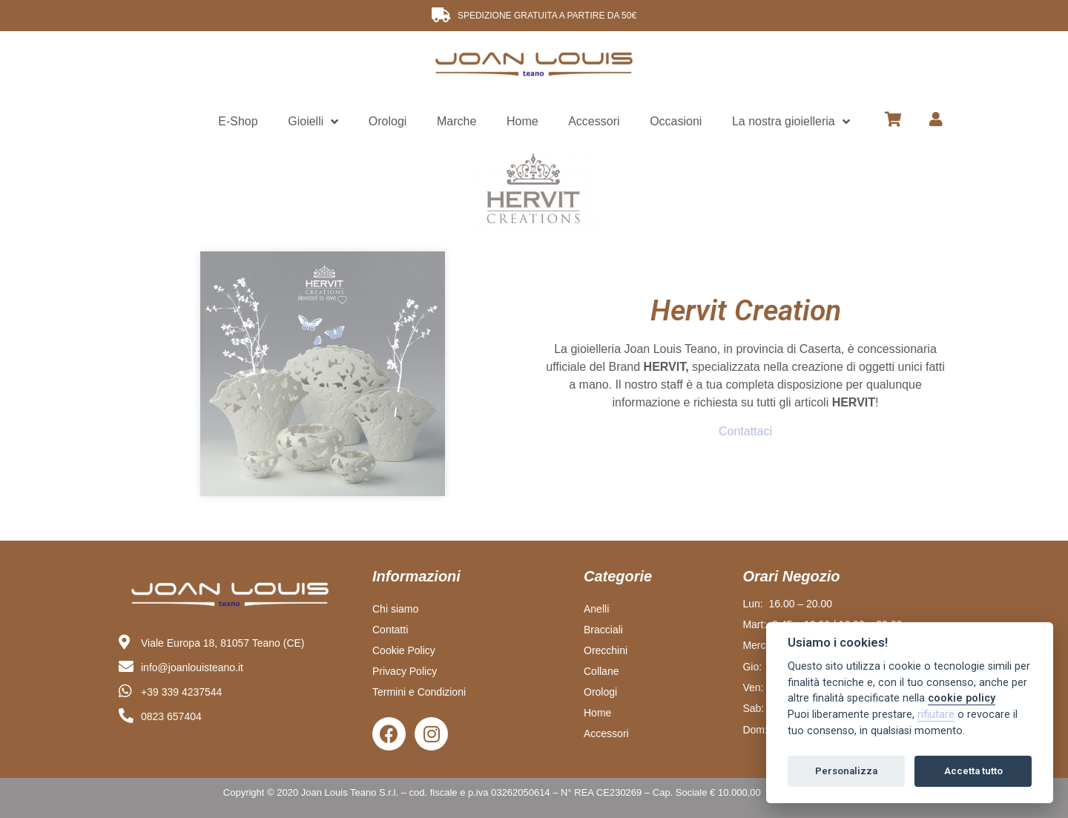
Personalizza (846, 770)
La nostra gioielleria (791, 122)
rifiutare (936, 714)
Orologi (388, 121)
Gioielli (313, 122)
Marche (456, 121)
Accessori (593, 121)
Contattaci (745, 431)
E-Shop (237, 121)
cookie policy (961, 698)
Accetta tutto (973, 770)
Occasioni (676, 121)
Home (522, 121)
